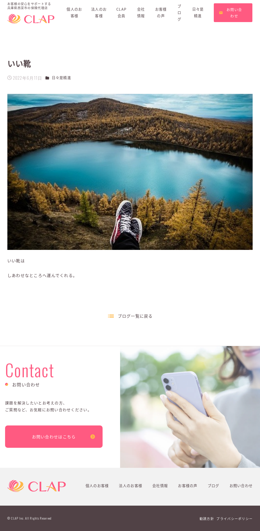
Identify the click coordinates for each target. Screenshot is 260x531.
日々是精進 (61, 77)
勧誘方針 (207, 518)
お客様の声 (187, 485)
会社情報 (160, 485)
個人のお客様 (97, 485)
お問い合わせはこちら (54, 437)
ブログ (213, 485)
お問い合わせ (241, 485)
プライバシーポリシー (234, 518)
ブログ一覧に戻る (135, 316)
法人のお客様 (130, 485)
